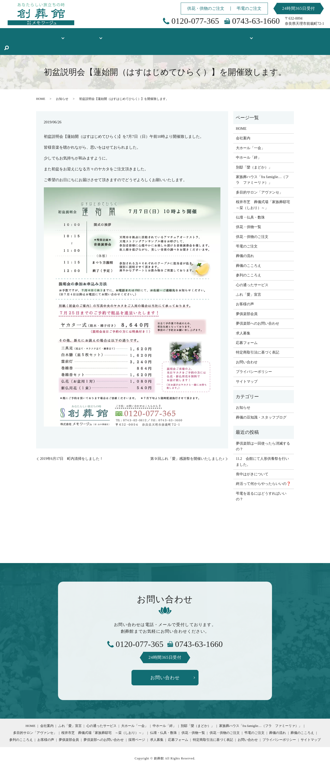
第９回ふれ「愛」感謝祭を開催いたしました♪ (187, 446)
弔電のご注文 (249, 8)
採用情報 (227, 35)
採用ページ (136, 727)
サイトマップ (247, 369)
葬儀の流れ (245, 243)
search (310, 35)
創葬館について (53, 35)
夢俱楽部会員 (247, 301)
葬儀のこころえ (248, 253)
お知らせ (62, 86)
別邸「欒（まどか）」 (254, 155)
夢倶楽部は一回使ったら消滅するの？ (263, 433)
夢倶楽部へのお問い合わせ (257, 311)
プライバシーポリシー (254, 359)
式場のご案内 (92, 35)
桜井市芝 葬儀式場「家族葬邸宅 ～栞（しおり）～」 (263, 192)
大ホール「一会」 (250, 135)
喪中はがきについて (252, 461)
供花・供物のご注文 (205, 8)
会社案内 (243, 125)
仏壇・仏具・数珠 (133, 35)
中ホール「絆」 (248, 145)
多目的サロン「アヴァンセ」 (259, 180)
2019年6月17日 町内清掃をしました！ (71, 446)
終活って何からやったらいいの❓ (263, 471)
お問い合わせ (247, 349)
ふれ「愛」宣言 (248, 282)
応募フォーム (247, 330)
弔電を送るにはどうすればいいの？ (261, 483)
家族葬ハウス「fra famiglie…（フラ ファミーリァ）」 (262, 167)
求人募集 (243, 321)
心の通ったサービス (252, 272)
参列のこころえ (248, 262)
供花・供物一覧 (170, 35)
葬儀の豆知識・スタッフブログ (275, 35)
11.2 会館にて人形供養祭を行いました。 (262, 449)
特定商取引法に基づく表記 (257, 340)
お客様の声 (201, 35)
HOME (26, 35)
